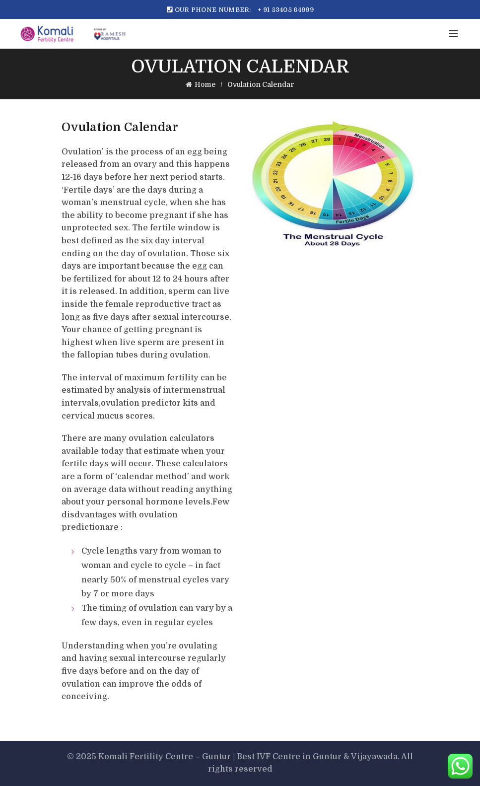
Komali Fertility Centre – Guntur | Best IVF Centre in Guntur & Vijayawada (248, 756)
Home (205, 84)
